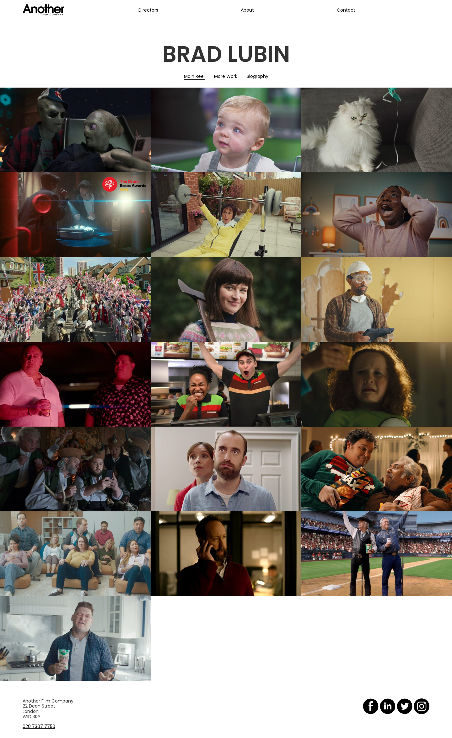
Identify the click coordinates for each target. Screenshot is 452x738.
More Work (225, 76)
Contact (346, 10)
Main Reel (194, 76)
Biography (257, 76)
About (247, 10)
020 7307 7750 (39, 726)
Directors (148, 10)
